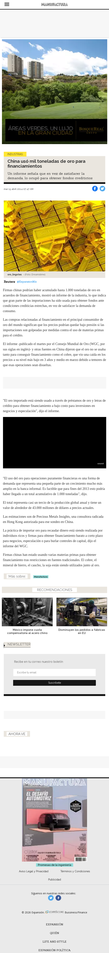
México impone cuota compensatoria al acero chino (27, 631)
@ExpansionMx (27, 281)
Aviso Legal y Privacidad (33, 876)
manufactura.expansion (58, 903)
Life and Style (54, 946)
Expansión (54, 929)
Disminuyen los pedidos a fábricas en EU (81, 631)
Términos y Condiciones (75, 876)
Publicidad (54, 884)
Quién (54, 938)
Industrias (15, 154)
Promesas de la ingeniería (54, 870)
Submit (54, 688)
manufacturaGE (51, 903)
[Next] (103, 91)
